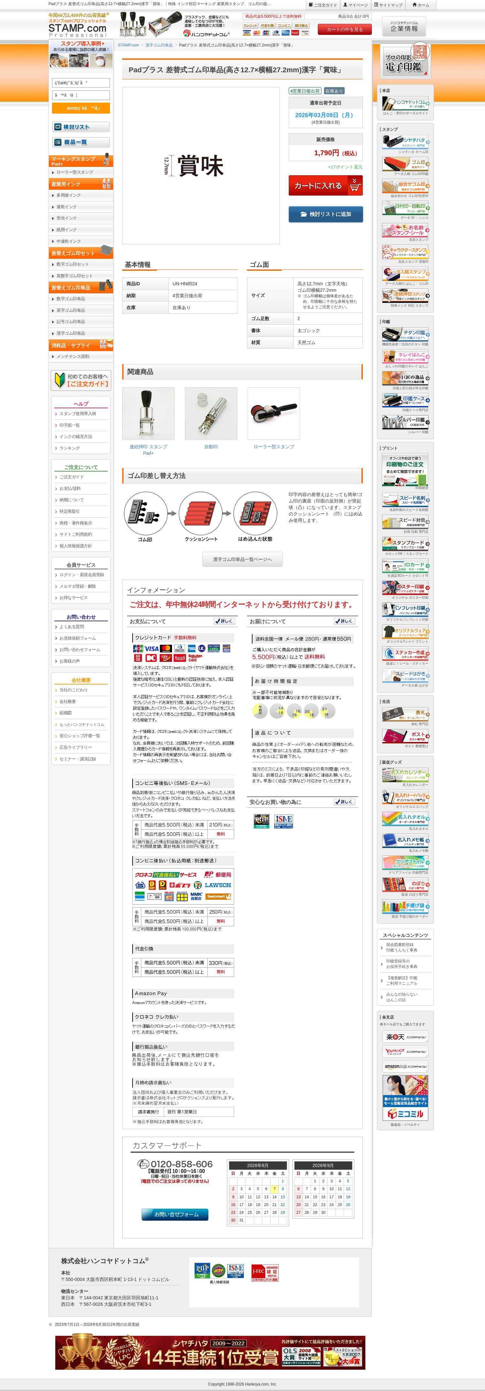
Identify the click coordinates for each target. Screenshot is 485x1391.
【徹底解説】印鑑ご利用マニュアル (401, 981)
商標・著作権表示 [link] (75, 523)
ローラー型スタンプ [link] (75, 172)
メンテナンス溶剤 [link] (73, 356)
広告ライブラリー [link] (75, 747)
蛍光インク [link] (67, 218)
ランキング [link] (69, 448)
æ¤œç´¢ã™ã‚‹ (79, 108)
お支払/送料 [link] (70, 488)
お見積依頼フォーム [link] (77, 638)
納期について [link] (71, 499)
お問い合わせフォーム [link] (79, 649)
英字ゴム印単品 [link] (71, 310)
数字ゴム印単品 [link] (71, 298)
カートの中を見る (345, 29)
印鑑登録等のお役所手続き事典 (401, 964)
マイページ (358, 5)
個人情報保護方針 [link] (75, 545)
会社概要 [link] (67, 701)
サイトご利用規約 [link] (75, 534)
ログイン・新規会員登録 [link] (81, 574)
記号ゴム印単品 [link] (71, 321)
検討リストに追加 (326, 214)
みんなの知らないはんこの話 (401, 997)
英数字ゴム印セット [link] (75, 275)
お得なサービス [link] (73, 597)
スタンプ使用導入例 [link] (77, 413)
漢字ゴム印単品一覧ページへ (242, 559)
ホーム (423, 5)
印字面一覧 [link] (69, 425)
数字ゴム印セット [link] (73, 264)
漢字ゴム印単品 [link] (71, 333)
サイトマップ (391, 5)
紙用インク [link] (67, 229)
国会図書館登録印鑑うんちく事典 (401, 947)
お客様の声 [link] (69, 661)
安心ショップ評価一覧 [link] (79, 735)
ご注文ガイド (325, 5)
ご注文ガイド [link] (71, 476)
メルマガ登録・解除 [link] (77, 586)
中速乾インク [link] (69, 241)
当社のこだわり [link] (73, 689)
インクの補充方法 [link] (75, 436)
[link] (148, 423)
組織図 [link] (65, 712)
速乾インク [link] (67, 206)
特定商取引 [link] (69, 511)
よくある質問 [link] (71, 626)
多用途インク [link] (69, 195)
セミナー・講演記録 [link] (77, 758)
